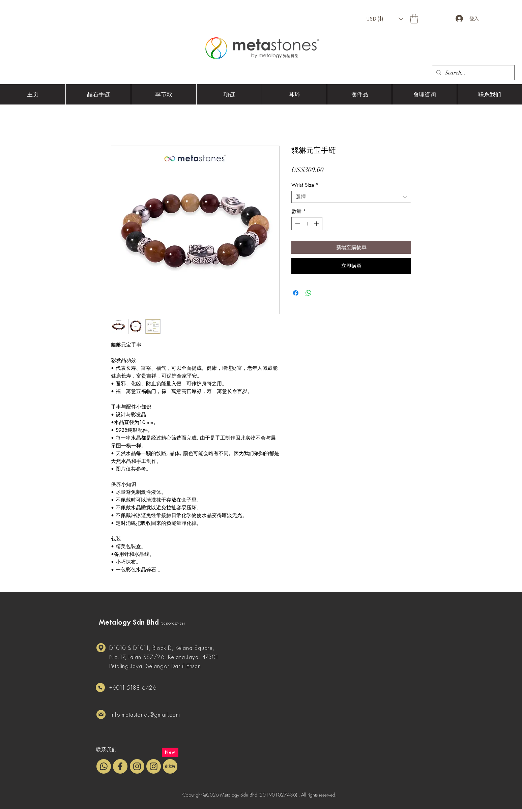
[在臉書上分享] (296, 293)
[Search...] (472, 72)
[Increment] (317, 223)
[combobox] (351, 197)
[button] (385, 19)
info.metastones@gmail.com (145, 714)
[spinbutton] (307, 223)
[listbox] (385, 19)
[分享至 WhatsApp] (308, 293)
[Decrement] (296, 223)
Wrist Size (305, 185)
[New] (170, 752)
